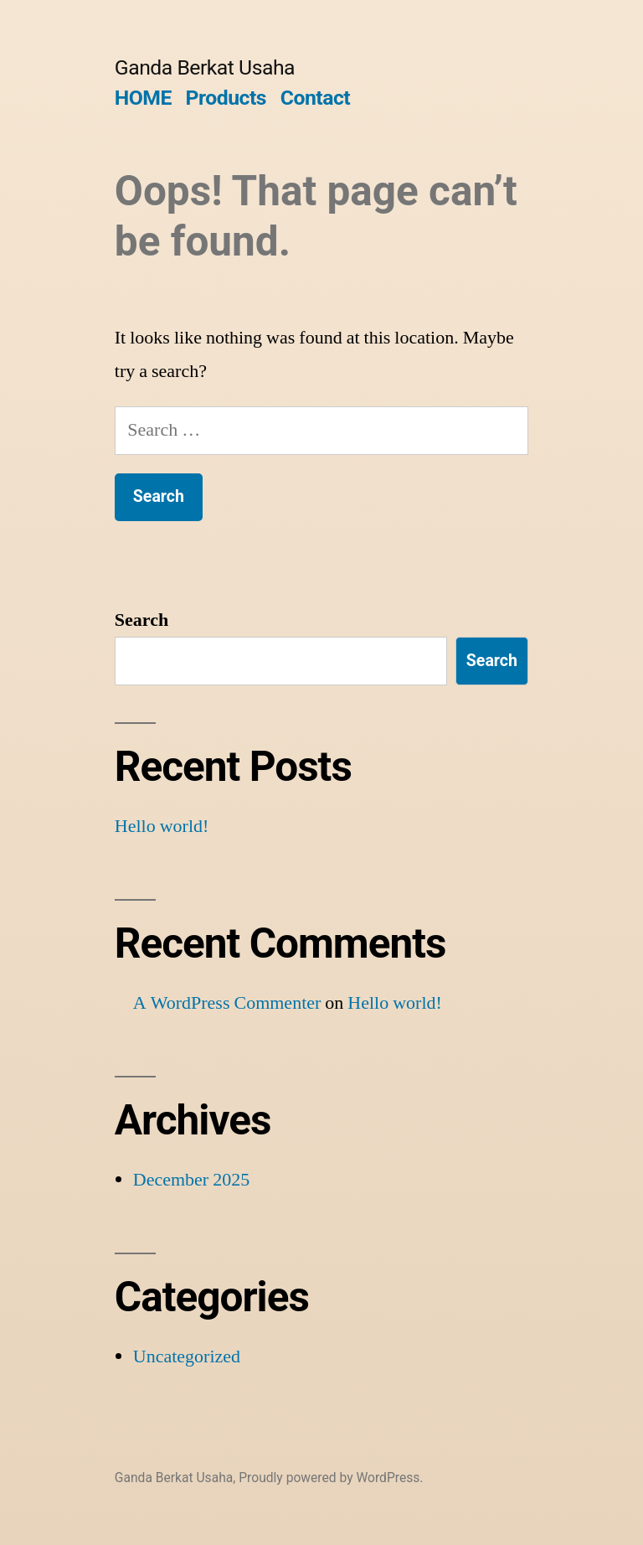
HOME (143, 97)
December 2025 (191, 1179)
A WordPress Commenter (227, 1003)
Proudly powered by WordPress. (331, 1478)
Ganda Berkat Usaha (205, 67)
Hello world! (162, 826)
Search (141, 620)
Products (226, 97)
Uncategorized (186, 1356)
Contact (315, 97)
